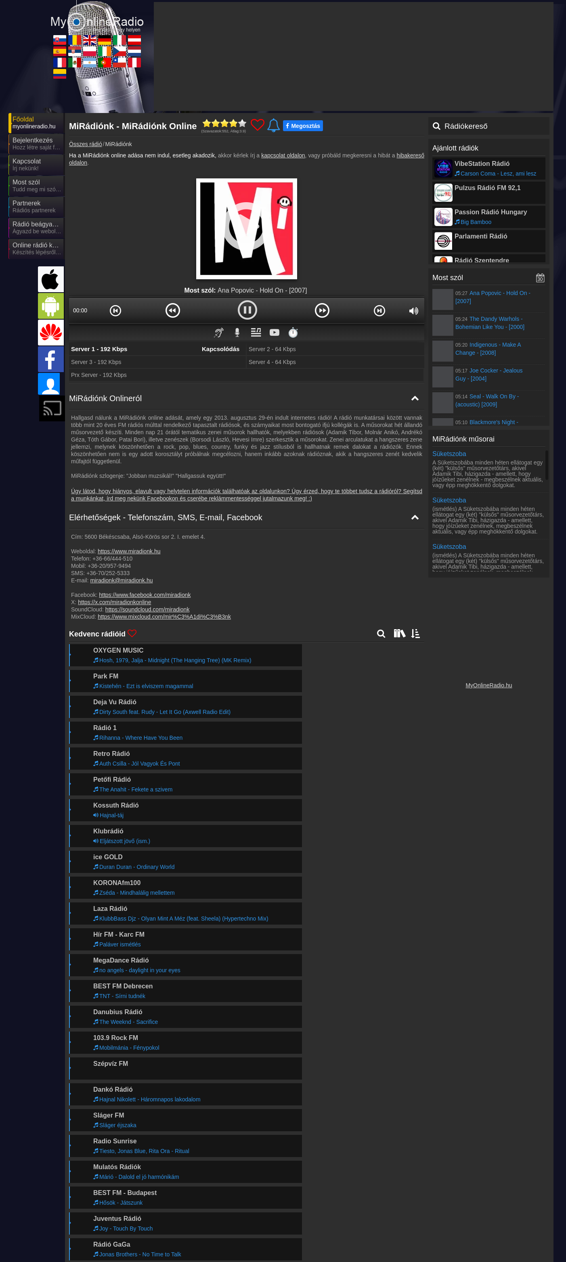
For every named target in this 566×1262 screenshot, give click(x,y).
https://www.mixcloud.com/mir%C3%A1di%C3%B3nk (164, 616)
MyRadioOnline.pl (253, 1213)
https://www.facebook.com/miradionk (145, 595)
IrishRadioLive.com (327, 1213)
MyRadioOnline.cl (397, 1225)
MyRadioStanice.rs (182, 1213)
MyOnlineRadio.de (326, 1201)
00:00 (80, 310)
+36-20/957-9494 (109, 566)
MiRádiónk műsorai (463, 439)
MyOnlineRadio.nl (469, 1213)
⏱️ (293, 332)
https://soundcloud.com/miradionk (147, 609)
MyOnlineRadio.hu (488, 685)
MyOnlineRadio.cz (398, 1213)
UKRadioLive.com (253, 1201)
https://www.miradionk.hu (129, 551)
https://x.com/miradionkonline (114, 602)
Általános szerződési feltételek (488, 1185)
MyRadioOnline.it (396, 1201)
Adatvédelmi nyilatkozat (418, 1185)
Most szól (447, 278)
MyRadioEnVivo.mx (183, 1225)
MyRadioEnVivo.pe (471, 1225)
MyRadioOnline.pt (325, 1225)
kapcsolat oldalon (283, 155)
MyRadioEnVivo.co (110, 1237)
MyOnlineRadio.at (469, 1201)
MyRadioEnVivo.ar (254, 1225)
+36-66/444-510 (112, 558)
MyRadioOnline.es (109, 1213)
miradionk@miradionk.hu (121, 580)
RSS (535, 1185)
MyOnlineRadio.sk (109, 1201)
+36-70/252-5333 (108, 573)
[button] (115, 310)
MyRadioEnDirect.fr (111, 1225)
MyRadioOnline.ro (180, 1201)
